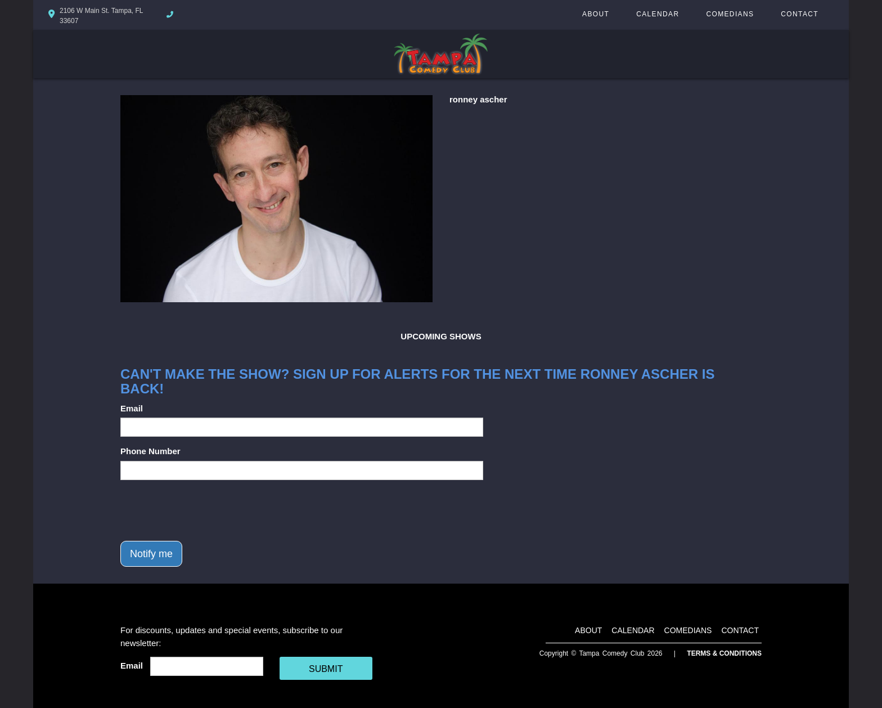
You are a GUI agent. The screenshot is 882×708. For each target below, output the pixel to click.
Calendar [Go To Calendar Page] (657, 14)
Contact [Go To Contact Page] (799, 14)
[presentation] (205, 510)
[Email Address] (206, 666)
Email (131, 408)
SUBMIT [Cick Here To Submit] (326, 669)
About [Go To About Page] (595, 14)
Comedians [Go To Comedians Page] (730, 14)
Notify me (151, 553)
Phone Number (150, 451)
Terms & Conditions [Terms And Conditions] (724, 653)
